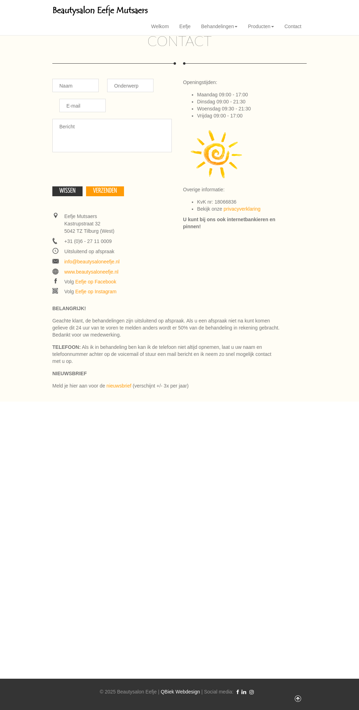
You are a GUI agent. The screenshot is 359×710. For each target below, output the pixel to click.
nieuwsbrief (118, 386)
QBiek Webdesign (180, 692)
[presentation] (105, 172)
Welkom (160, 26)
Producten (261, 26)
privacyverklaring (241, 209)
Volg (90, 281)
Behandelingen (219, 26)
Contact (293, 26)
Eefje (185, 26)
